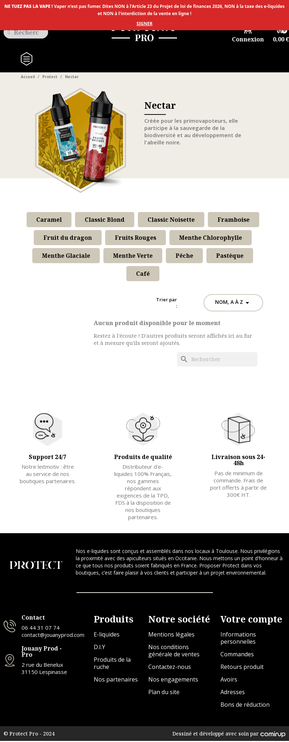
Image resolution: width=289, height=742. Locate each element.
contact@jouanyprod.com (53, 635)
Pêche (184, 256)
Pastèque (229, 256)
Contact (33, 618)
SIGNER (144, 24)
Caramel (49, 220)
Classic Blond (105, 220)
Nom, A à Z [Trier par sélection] (233, 302)
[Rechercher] (217, 359)
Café (143, 274)
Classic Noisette (171, 220)
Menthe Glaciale (66, 256)
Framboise (234, 220)
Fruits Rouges (135, 238)
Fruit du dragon (67, 238)
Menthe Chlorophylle (210, 238)
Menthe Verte (133, 256)
